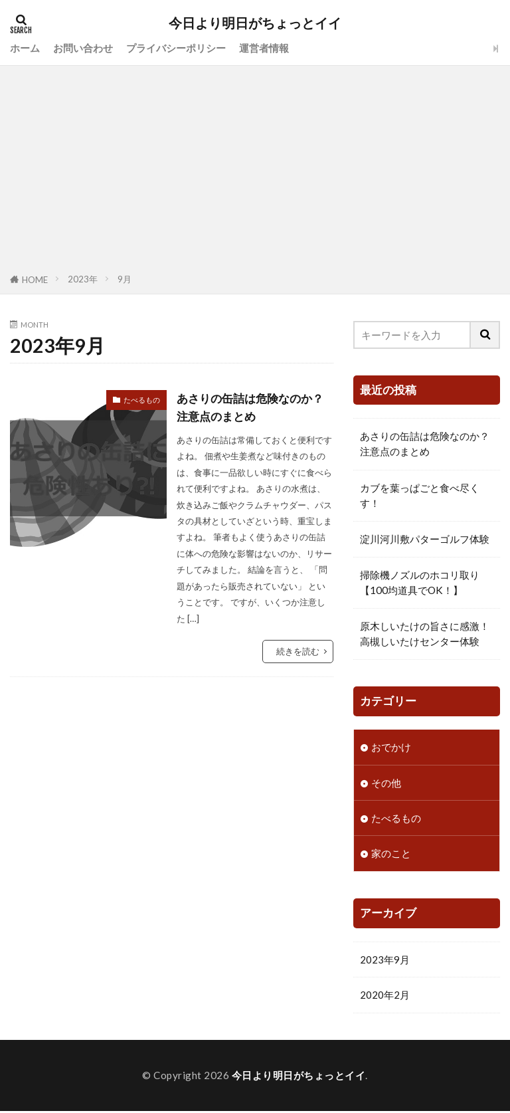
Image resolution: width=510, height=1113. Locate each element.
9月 (124, 279)
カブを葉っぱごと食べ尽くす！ (419, 495)
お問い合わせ (83, 48)
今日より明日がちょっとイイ (255, 23)
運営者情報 (264, 48)
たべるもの (142, 399)
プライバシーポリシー (176, 48)
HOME (35, 279)
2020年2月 (385, 997)
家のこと (391, 854)
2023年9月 (385, 961)
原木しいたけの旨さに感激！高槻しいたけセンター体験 (424, 633)
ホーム (25, 48)
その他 (386, 783)
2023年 (83, 279)
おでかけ (391, 747)
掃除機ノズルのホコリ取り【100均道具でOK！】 (419, 582)
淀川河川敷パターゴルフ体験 (424, 539)
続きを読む (297, 651)
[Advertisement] (255, 172)
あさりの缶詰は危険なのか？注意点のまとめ (254, 407)
